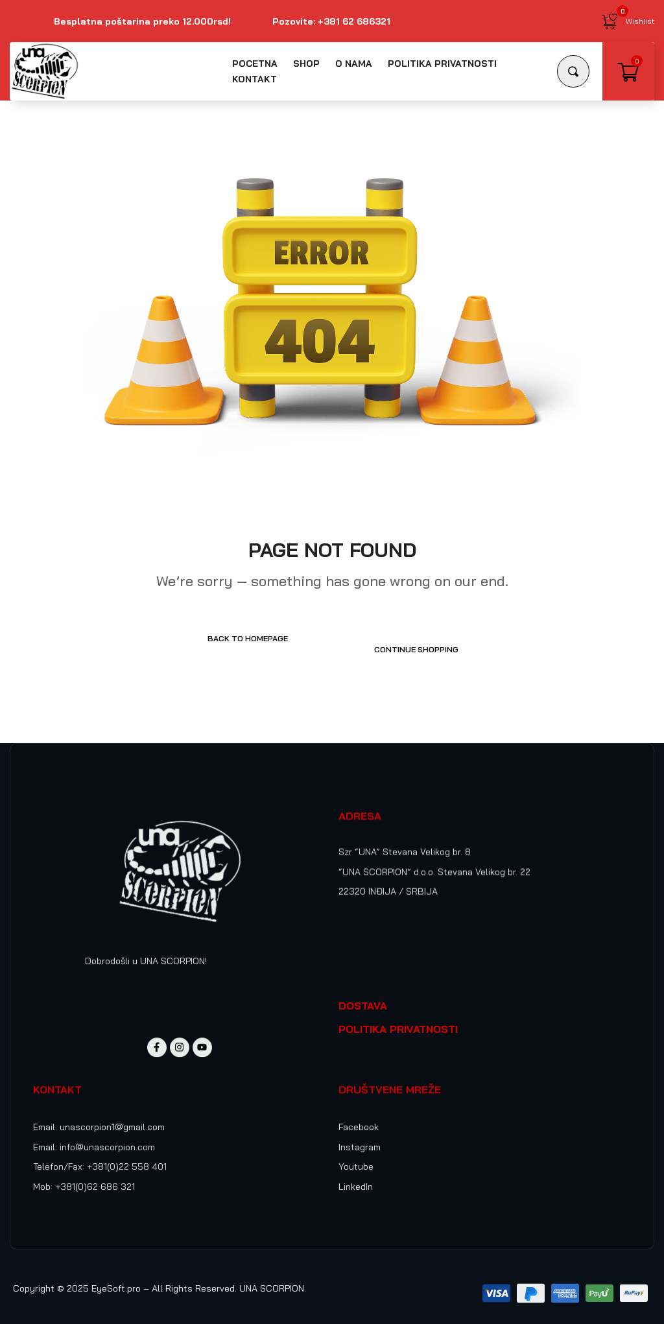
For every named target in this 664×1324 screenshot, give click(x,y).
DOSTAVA (362, 994)
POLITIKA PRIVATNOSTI (398, 1017)
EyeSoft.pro (116, 1277)
